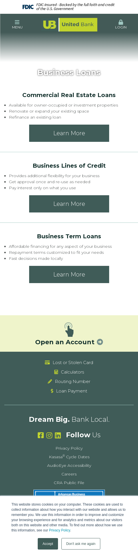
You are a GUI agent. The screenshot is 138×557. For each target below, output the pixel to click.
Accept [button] (48, 544)
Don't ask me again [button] (80, 544)
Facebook (41, 435)
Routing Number (72, 381)
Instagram (49, 435)
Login (121, 24)
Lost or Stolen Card (73, 362)
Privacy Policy (59, 530)
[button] (17, 25)
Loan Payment (71, 391)
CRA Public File (69, 482)
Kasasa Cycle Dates (69, 456)
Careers (69, 474)
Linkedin (58, 435)
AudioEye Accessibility (69, 465)
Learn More (69, 133)
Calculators (72, 372)
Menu (17, 24)
